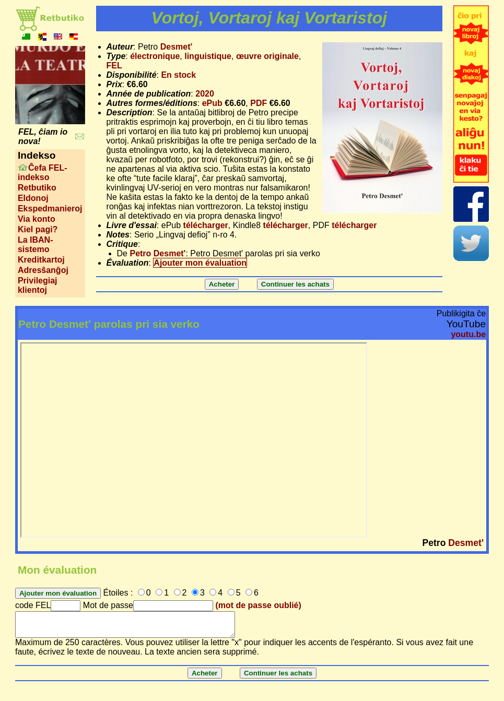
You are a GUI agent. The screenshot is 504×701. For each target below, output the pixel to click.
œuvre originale (267, 56)
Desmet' (176, 46)
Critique (122, 244)
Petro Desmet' (157, 253)
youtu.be (468, 334)
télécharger (205, 225)
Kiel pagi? (37, 229)
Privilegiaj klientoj (37, 285)
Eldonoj (33, 198)
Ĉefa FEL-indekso (42, 172)
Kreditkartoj (41, 259)
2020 (204, 93)
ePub (212, 103)
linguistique (207, 56)
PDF (258, 103)
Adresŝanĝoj (43, 270)
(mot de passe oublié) (258, 605)
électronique (155, 56)
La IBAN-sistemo (35, 244)
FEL (114, 65)
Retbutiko (37, 187)
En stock (178, 74)
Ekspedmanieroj (50, 208)
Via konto (36, 219)
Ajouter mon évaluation (200, 262)
